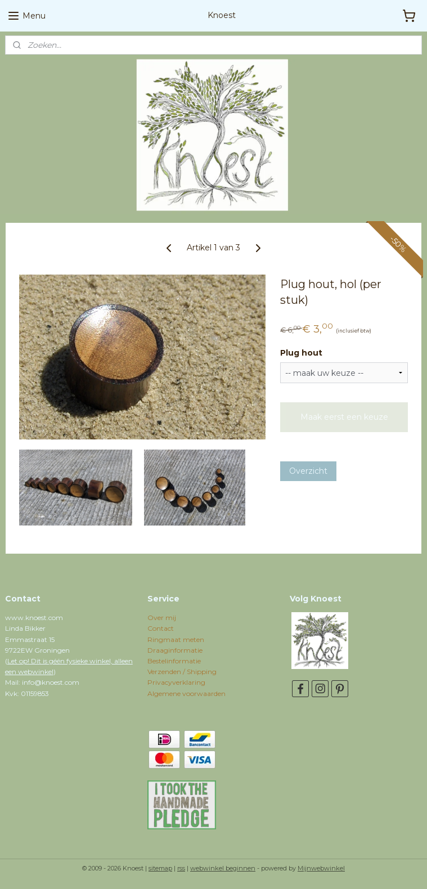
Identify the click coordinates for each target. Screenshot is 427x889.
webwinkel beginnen (222, 868)
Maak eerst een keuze (344, 417)
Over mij (161, 617)
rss (181, 868)
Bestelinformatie (174, 661)
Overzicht (308, 471)
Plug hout (301, 353)
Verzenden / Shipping (182, 671)
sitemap (160, 868)
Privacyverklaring (176, 682)
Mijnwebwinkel (321, 868)
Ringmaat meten (175, 639)
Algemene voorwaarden (186, 693)
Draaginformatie (175, 650)
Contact (160, 628)
